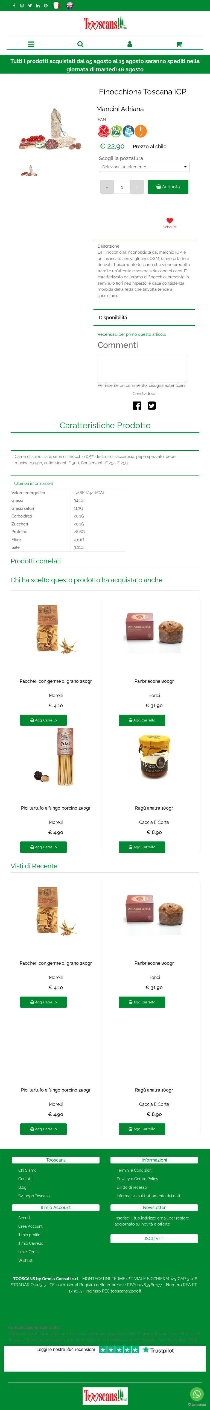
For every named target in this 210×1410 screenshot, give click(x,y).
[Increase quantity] (137, 187)
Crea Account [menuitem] (30, 1226)
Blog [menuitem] (22, 1187)
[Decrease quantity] (107, 187)
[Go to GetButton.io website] (197, 1404)
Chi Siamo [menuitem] (27, 1170)
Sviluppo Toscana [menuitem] (34, 1196)
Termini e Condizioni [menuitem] (134, 1170)
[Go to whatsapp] (197, 1394)
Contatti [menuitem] (25, 1179)
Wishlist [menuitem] (25, 1260)
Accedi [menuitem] (24, 1218)
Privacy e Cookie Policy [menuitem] (137, 1179)
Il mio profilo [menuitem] (29, 1235)
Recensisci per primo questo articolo (132, 334)
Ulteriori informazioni (33, 483)
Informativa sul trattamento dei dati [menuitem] (148, 1196)
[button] (50, 128)
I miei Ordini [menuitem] (28, 1252)
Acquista (168, 186)
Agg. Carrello (43, 720)
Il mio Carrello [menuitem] (30, 1243)
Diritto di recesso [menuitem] (132, 1187)
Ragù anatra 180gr (154, 808)
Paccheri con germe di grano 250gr (56, 681)
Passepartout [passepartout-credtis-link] (128, 1406)
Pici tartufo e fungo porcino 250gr (56, 808)
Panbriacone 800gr (154, 681)
